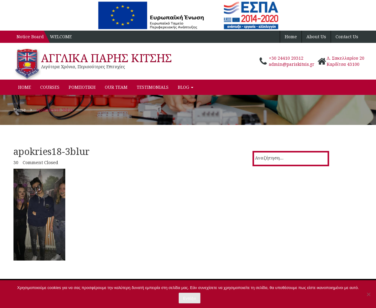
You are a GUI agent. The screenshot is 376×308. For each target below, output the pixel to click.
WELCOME (61, 36)
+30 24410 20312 (286, 58)
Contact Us (347, 36)
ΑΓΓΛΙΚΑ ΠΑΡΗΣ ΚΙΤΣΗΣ (106, 58)
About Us (316, 36)
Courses (49, 87)
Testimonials (153, 87)
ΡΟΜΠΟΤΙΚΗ (82, 87)
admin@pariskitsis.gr (291, 64)
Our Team (116, 87)
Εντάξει (189, 298)
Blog (185, 87)
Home (291, 36)
